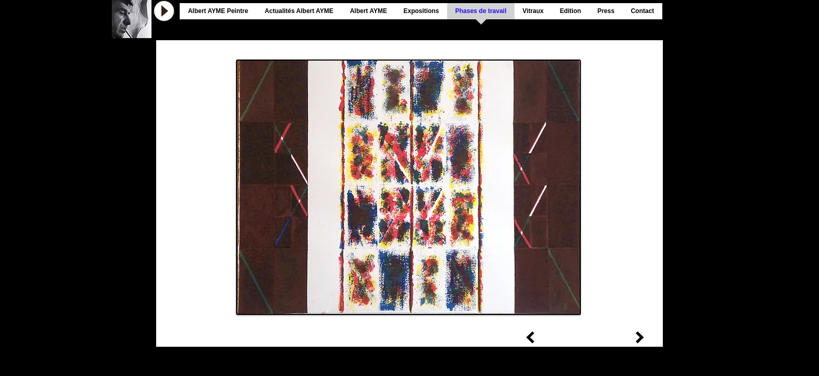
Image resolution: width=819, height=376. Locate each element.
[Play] (164, 11)
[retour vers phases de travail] (443, 329)
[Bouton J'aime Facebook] (685, 8)
